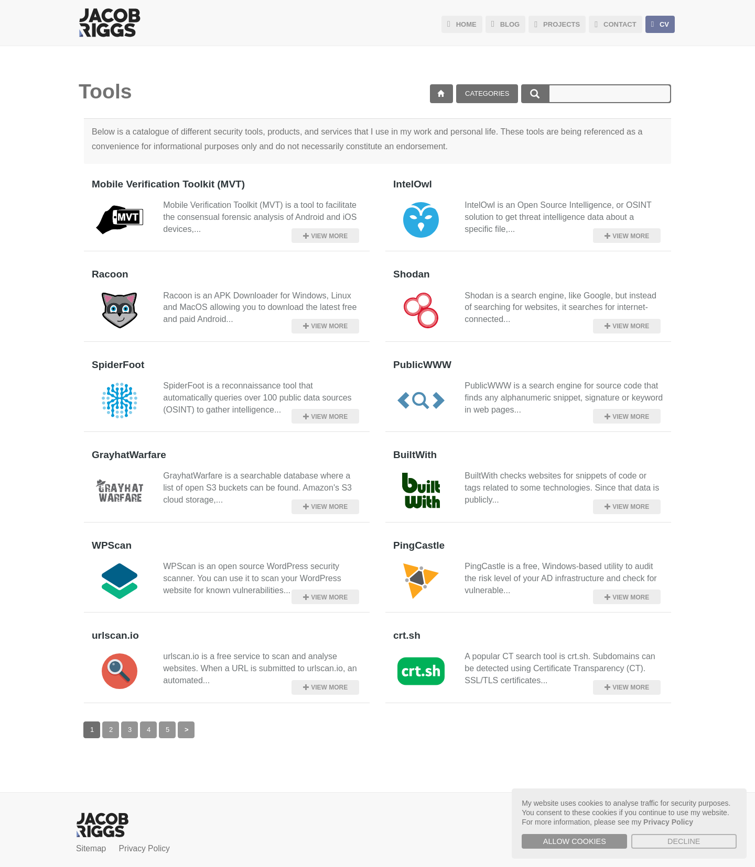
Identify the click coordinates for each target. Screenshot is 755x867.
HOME (462, 24)
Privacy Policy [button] (668, 822)
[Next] (186, 727)
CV (660, 24)
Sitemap (91, 846)
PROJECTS (557, 24)
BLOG (505, 24)
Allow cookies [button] (574, 841)
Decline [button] (683, 841)
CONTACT (615, 24)
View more (327, 235)
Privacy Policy (144, 846)
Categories (487, 93)
